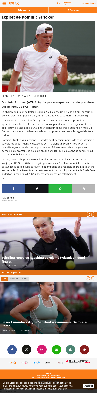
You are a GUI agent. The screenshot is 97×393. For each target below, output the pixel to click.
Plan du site (61, 377)
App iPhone (70, 349)
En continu (24, 10)
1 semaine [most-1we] (14, 279)
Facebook (12, 349)
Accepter (89, 386)
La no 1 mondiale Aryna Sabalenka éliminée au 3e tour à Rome (44, 324)
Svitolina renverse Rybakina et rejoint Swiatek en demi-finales (44, 259)
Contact (52, 377)
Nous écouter (90, 3)
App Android (84, 349)
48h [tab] (4, 279)
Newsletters (56, 349)
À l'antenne (72, 10)
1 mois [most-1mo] (24, 279)
